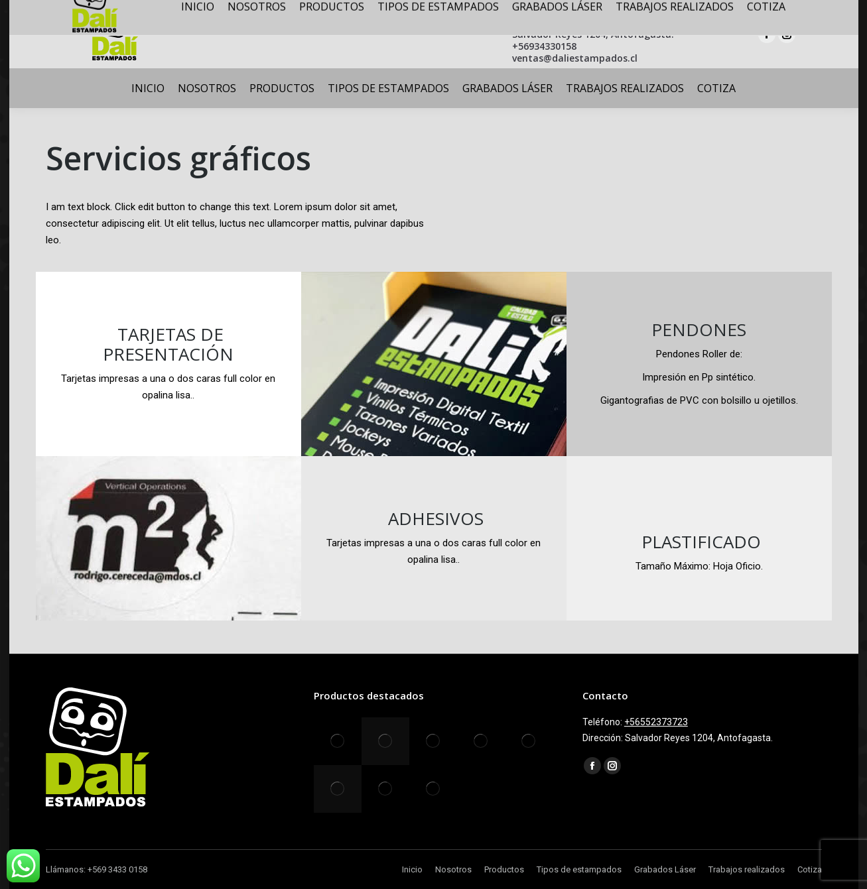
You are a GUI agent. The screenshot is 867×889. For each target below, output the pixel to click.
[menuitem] (148, 88)
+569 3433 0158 (117, 869)
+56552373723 (656, 722)
